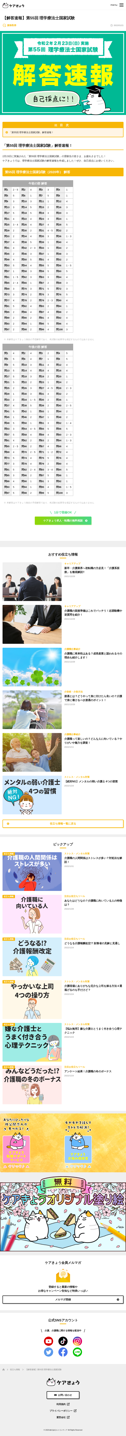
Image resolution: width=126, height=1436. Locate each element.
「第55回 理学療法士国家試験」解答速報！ (31, 132)
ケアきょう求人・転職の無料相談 (63, 520)
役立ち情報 (15, 1369)
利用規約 (61, 1404)
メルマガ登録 (63, 1299)
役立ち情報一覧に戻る (63, 823)
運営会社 (61, 1417)
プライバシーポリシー (61, 1410)
